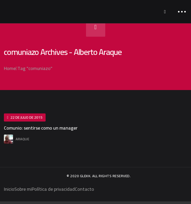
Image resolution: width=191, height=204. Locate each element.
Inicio (9, 189)
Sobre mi (23, 189)
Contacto (84, 189)
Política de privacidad (53, 189)
